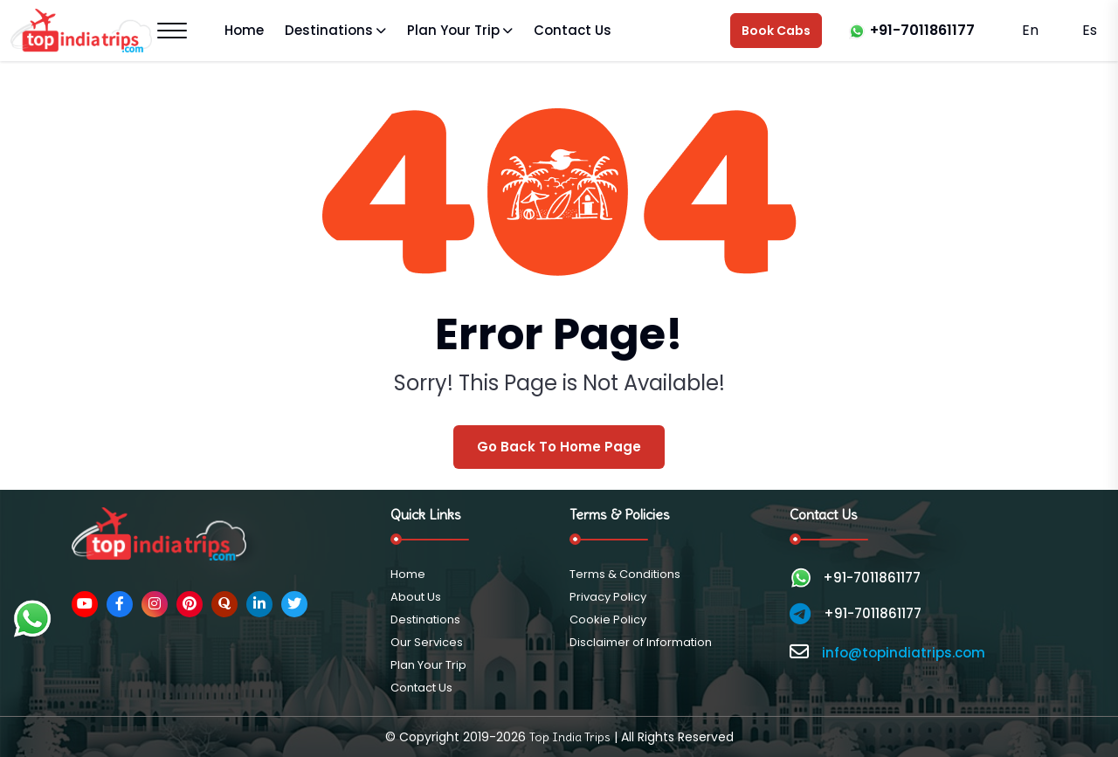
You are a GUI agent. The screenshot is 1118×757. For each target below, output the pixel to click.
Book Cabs (776, 30)
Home (244, 30)
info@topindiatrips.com (903, 652)
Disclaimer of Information (640, 642)
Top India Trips (570, 737)
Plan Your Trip (453, 30)
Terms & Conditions (624, 574)
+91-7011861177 (922, 30)
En (1030, 30)
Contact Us (572, 30)
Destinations (329, 30)
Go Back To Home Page (559, 446)
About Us (415, 596)
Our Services (426, 642)
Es (1088, 30)
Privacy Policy (607, 596)
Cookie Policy (607, 619)
